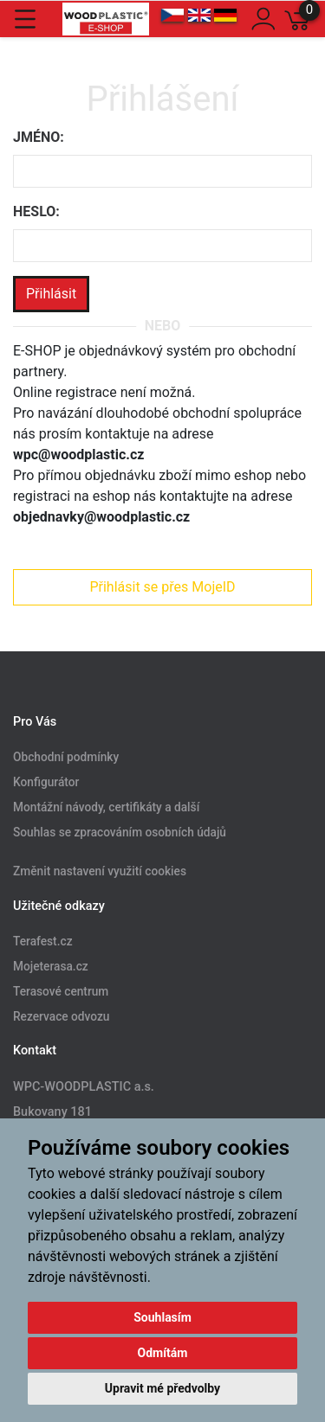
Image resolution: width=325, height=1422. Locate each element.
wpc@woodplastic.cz (78, 454)
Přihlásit (51, 293)
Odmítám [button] (163, 1353)
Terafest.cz (43, 941)
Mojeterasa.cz (50, 966)
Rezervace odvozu (61, 1016)
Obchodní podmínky (66, 758)
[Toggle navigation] (25, 19)
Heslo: (36, 211)
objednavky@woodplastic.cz (101, 517)
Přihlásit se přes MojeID (162, 587)
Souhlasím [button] (162, 1317)
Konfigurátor (46, 783)
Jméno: (38, 137)
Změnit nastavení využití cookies (99, 871)
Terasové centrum (60, 991)
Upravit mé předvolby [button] (162, 1388)
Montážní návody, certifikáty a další (106, 808)
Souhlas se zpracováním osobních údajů (119, 833)
